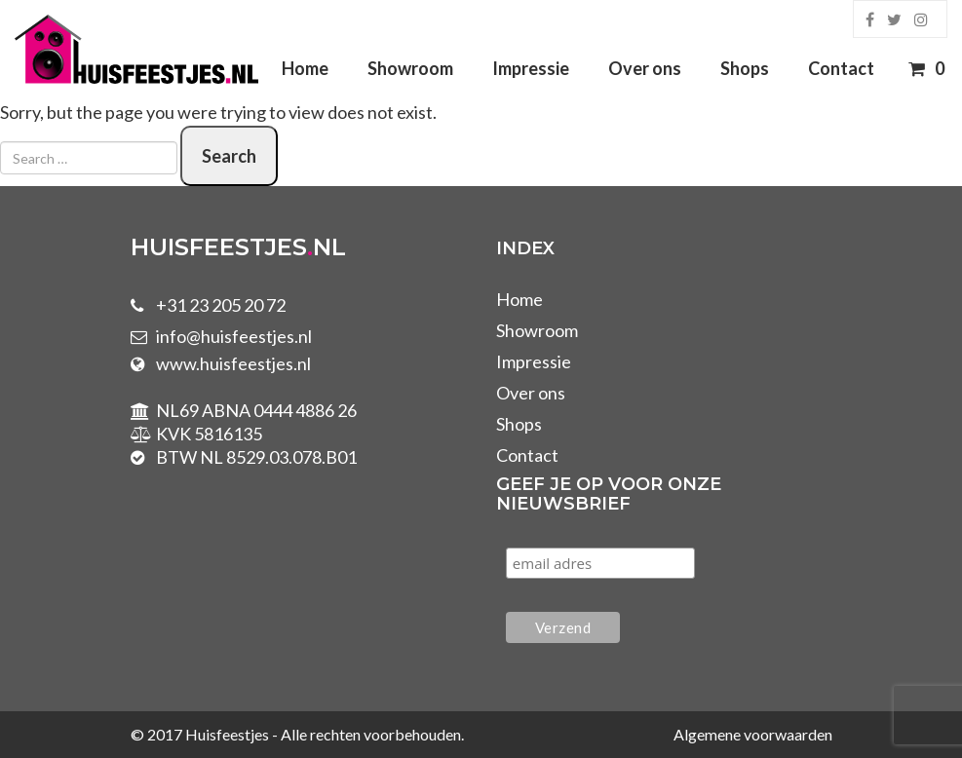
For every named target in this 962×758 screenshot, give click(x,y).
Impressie (530, 68)
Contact (841, 68)
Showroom (410, 68)
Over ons (644, 68)
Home (305, 68)
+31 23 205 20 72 (221, 305)
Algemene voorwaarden (752, 734)
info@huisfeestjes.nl (234, 336)
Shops (744, 68)
